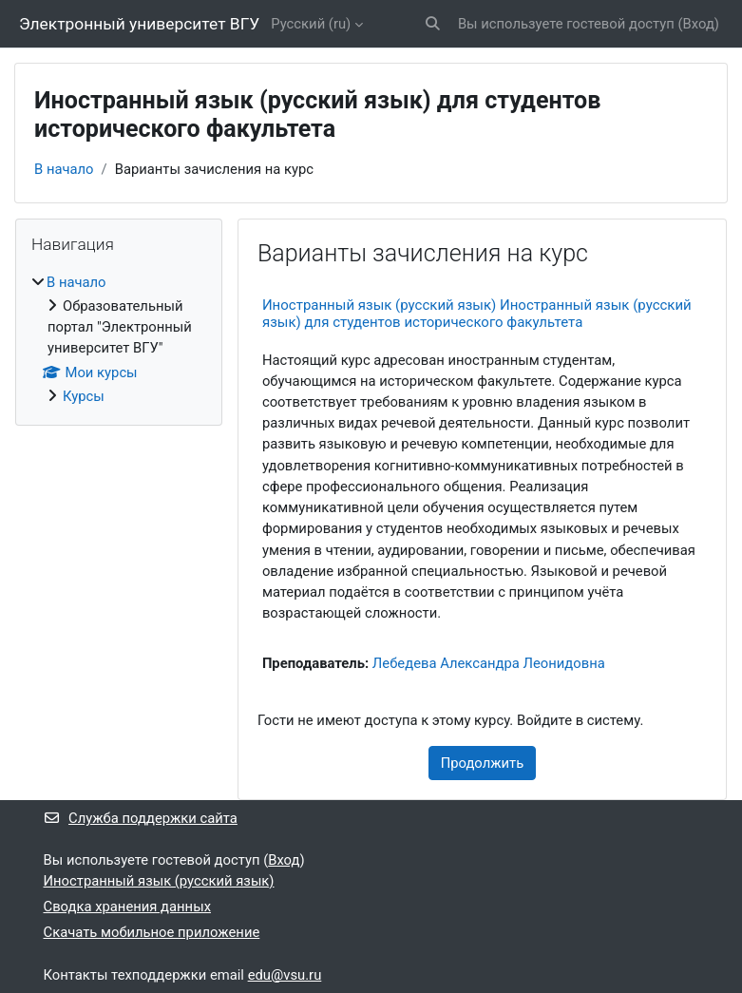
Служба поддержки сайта (141, 818)
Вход (698, 23)
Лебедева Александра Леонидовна (488, 663)
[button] (432, 23)
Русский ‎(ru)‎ (311, 23)
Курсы (84, 396)
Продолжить (482, 763)
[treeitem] (118, 339)
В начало (64, 169)
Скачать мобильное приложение (152, 932)
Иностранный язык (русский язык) (159, 880)
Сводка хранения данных (127, 906)
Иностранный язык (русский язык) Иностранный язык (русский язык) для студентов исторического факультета (477, 313)
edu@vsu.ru (285, 974)
